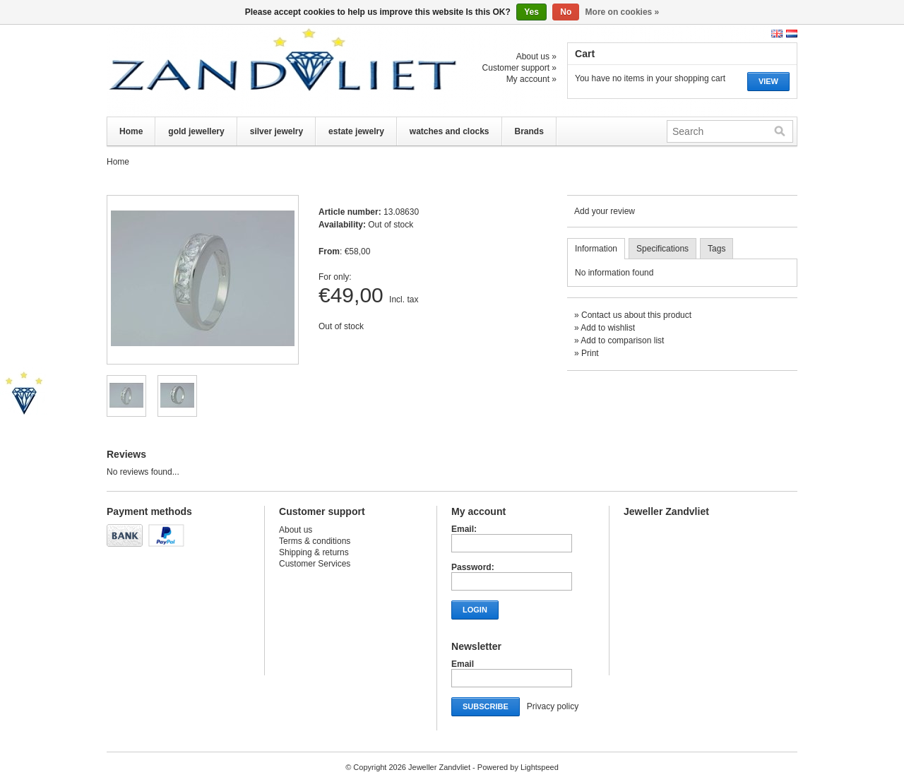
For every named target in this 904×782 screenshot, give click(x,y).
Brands (529, 131)
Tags (716, 249)
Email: (464, 529)
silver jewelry (276, 131)
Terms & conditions (314, 541)
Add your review (604, 211)
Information (596, 249)
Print (590, 353)
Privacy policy (552, 706)
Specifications (662, 249)
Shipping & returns (314, 552)
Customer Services (314, 564)
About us (295, 530)
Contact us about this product (636, 315)
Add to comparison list (622, 340)
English (777, 33)
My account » (531, 79)
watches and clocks (449, 131)
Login (475, 609)
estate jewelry (356, 131)
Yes (531, 12)
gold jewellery (196, 131)
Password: (472, 567)
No (565, 12)
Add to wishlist (608, 328)
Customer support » (519, 68)
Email (462, 664)
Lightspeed (540, 767)
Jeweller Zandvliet (248, 71)
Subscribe (486, 706)
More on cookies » (622, 12)
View (768, 81)
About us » (536, 56)
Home (131, 131)
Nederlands (791, 33)
